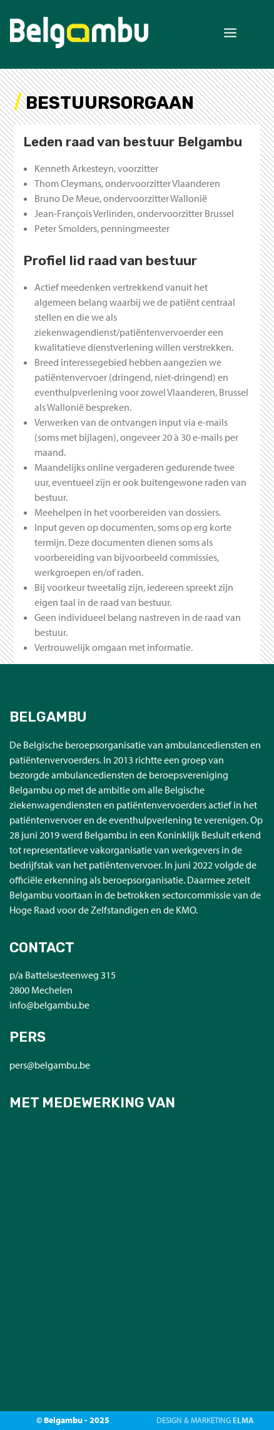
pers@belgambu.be (49, 1065)
